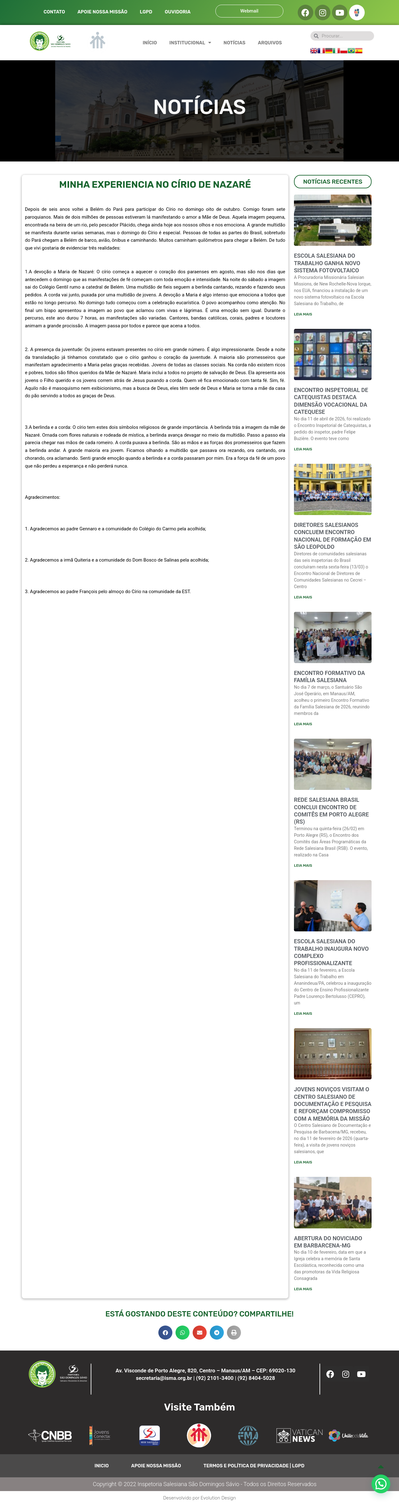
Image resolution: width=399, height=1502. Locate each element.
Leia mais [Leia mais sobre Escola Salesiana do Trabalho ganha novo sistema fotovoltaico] (303, 314)
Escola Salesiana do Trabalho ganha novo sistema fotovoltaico (327, 263)
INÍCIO (150, 43)
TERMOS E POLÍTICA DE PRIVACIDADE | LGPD (254, 1467)
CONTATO (54, 12)
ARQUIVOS (270, 43)
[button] (165, 1334)
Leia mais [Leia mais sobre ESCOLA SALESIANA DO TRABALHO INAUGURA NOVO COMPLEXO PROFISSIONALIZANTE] (303, 1014)
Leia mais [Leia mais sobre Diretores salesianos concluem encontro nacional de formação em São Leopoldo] (303, 597)
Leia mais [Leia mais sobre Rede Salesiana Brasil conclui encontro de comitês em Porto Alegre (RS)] (303, 866)
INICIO (101, 1467)
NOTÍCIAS (234, 43)
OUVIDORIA (177, 12)
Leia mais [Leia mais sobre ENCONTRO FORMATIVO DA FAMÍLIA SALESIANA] (303, 724)
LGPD (146, 12)
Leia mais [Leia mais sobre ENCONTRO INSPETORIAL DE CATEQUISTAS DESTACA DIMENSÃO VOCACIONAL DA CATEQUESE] (303, 449)
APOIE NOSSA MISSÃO (102, 12)
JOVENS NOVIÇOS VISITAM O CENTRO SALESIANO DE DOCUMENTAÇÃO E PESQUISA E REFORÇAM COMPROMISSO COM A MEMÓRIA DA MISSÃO (332, 1105)
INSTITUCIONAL (190, 42)
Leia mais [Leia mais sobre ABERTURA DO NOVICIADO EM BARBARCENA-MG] (303, 1290)
